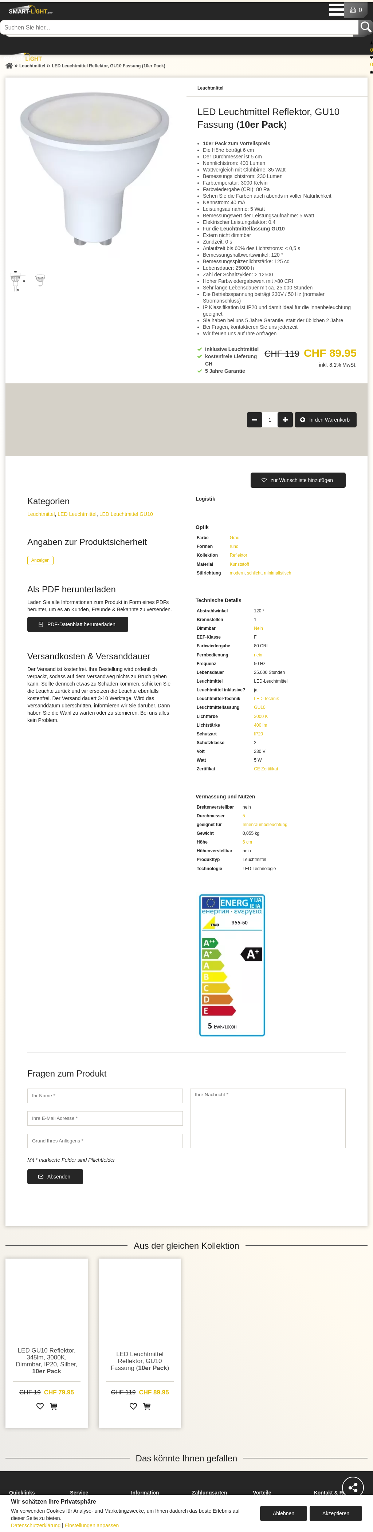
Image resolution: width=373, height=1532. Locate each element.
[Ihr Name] (105, 1096)
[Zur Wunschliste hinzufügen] (40, 1407)
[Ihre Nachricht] (268, 1118)
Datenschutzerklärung (35, 1525)
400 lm (260, 725)
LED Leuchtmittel (77, 514)
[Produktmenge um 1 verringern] (254, 419)
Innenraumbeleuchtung (265, 824)
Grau (235, 537)
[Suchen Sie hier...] (180, 27)
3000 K (261, 716)
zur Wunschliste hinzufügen (302, 480)
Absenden (58, 1177)
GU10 (259, 707)
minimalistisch (277, 573)
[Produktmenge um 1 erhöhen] (285, 419)
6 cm (247, 842)
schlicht (254, 573)
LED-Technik (266, 698)
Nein (258, 628)
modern (237, 573)
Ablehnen (283, 1513)
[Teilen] (353, 1488)
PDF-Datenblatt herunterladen (81, 624)
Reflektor (238, 555)
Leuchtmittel (41, 514)
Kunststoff (239, 564)
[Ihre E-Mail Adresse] (105, 1118)
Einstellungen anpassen (92, 1525)
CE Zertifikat (266, 768)
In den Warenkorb (329, 420)
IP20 (258, 734)
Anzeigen (40, 560)
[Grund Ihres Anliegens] (105, 1141)
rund (234, 546)
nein (258, 655)
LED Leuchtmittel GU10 (126, 514)
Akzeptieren (335, 1513)
